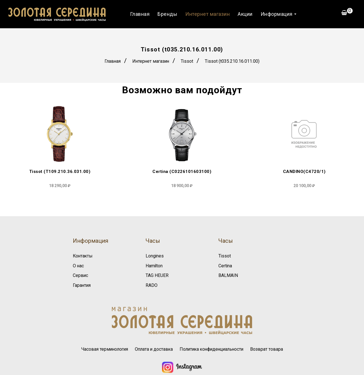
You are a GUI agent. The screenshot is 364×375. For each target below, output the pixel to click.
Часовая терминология (102, 348)
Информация (276, 14)
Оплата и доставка (152, 348)
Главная (140, 14)
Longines (155, 256)
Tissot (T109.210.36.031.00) (60, 171)
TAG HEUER (157, 275)
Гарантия (82, 285)
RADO (151, 285)
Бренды (167, 14)
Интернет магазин (207, 14)
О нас (78, 265)
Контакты (83, 256)
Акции (244, 14)
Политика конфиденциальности (213, 348)
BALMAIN (228, 275)
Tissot (188, 61)
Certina (225, 265)
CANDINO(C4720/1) (304, 171)
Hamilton (154, 265)
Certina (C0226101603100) (181, 171)
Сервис (80, 275)
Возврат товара (270, 348)
